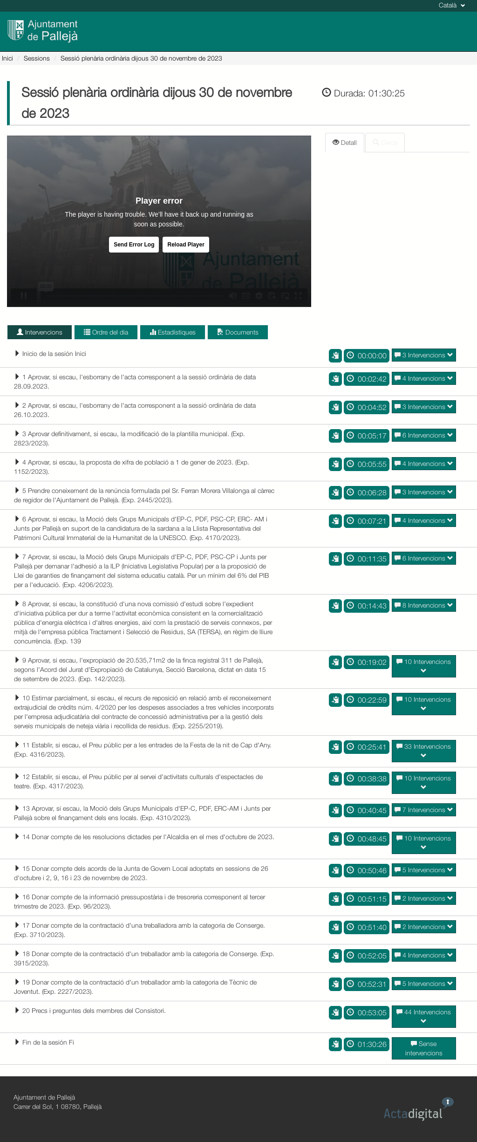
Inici (7, 58)
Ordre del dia (106, 332)
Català (452, 5)
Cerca (385, 142)
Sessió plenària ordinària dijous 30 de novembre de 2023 (141, 58)
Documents (238, 332)
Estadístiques (173, 332)
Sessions (37, 58)
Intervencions (39, 332)
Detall (345, 142)
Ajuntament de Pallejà (44, 1097)
